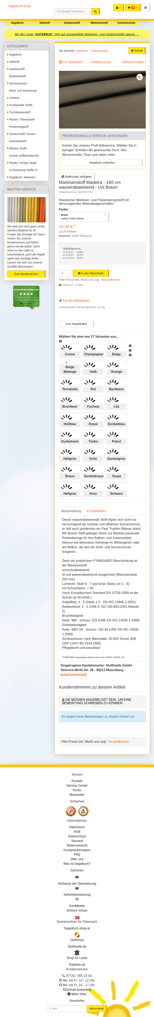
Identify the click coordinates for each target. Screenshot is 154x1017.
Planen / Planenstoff (20, 119)
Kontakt (77, 781)
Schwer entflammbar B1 (23, 155)
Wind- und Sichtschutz (22, 90)
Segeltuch (17, 22)
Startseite (82, 50)
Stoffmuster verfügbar (77, 176)
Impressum (77, 827)
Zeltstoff (45, 22)
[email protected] (74, 674)
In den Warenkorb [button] (90, 273)
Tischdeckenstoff (18, 112)
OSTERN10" (44, 34)
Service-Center (77, 785)
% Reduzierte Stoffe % (22, 170)
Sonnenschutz (126, 22)
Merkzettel (77, 794)
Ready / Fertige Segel (21, 162)
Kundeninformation (77, 850)
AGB (77, 831)
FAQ (77, 854)
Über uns (77, 859)
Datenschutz (77, 836)
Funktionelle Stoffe (19, 105)
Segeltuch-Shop (19, 6)
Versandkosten (110, 279)
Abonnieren (97, 1008)
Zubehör (13, 97)
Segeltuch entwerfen (102, 162)
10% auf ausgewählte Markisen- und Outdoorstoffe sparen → (96, 34)
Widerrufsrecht (77, 845)
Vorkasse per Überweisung (77, 883)
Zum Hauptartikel (76, 323)
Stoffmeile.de (77, 946)
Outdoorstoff (72, 22)
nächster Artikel (133, 62)
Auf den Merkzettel (76, 300)
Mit (17, 34)
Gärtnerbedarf (16, 141)
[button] (146, 7)
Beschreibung (71, 511)
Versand (77, 841)
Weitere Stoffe (17, 148)
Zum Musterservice (26, 274)
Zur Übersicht (72, 62)
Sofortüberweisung (77, 894)
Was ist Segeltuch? (77, 863)
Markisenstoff (99, 22)
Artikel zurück (101, 62)
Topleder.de (77, 964)
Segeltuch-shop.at (77, 928)
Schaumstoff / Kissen (21, 134)
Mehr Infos (79, 994)
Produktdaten (96, 511)
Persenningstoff (17, 126)
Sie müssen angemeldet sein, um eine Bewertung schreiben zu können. (96, 701)
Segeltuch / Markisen (21, 177)
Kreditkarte (77, 906)
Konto (77, 790)
